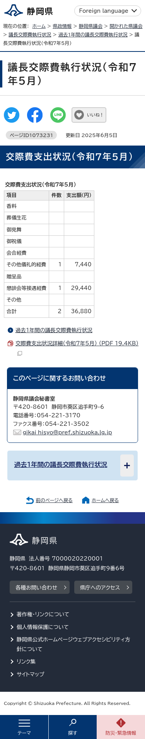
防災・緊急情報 (121, 732)
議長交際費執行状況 (30, 34)
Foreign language (103, 11)
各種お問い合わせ (36, 587)
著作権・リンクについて (43, 614)
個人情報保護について (43, 627)
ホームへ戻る (105, 500)
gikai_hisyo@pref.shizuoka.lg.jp (67, 432)
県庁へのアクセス (100, 587)
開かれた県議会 (125, 26)
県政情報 (62, 26)
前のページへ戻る (54, 500)
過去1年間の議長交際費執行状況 (93, 34)
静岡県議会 (90, 26)
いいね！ (95, 115)
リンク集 (26, 661)
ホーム (39, 26)
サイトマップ (30, 674)
